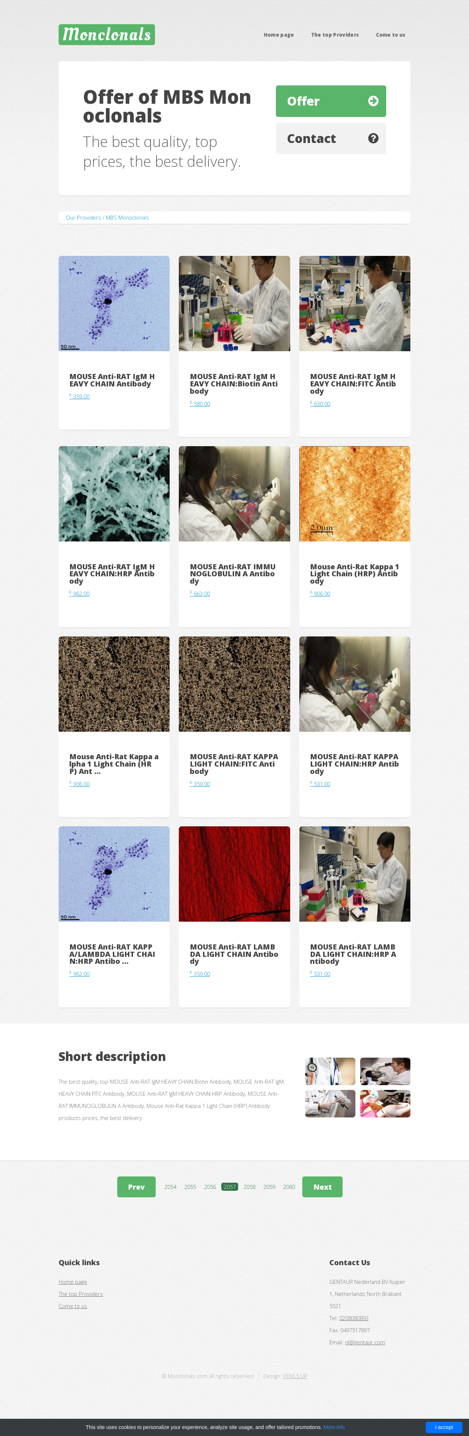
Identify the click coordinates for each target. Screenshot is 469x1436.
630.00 (320, 403)
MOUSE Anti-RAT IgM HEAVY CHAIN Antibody (112, 380)
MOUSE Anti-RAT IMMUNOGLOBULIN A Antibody (233, 574)
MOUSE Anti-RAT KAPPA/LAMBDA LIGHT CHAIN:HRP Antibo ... (112, 954)
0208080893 (354, 1318)
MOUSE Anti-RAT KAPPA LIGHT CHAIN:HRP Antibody (354, 764)
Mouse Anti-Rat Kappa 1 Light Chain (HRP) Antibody (354, 574)
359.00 (79, 396)
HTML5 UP (295, 1376)
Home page (279, 35)
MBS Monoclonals (127, 217)
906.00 (320, 593)
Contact (311, 138)
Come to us (391, 35)
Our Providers (83, 217)
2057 (230, 1186)
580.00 (200, 403)
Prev (136, 1187)
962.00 (79, 593)
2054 (170, 1186)
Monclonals (107, 34)
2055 (190, 1186)
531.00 (320, 783)
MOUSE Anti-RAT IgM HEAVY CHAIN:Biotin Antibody (234, 383)
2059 (269, 1186)
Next (322, 1187)
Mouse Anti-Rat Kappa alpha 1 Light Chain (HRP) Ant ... (114, 764)
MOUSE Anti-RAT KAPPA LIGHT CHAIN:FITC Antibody (234, 764)
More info (334, 1427)
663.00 (200, 593)
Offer (303, 101)
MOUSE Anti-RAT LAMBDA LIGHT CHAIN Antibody (234, 954)
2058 (249, 1186)
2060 (289, 1186)
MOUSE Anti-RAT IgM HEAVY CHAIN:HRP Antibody (112, 574)
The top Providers (335, 35)
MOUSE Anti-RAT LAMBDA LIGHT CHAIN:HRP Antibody (353, 954)
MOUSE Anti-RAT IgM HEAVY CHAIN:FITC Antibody (353, 383)
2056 (210, 1186)
